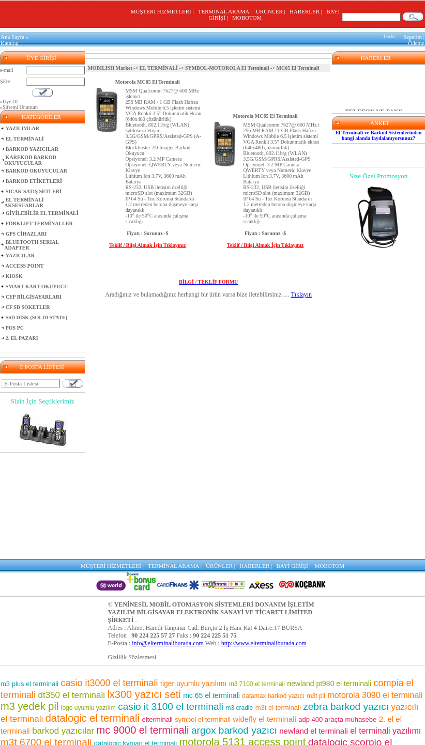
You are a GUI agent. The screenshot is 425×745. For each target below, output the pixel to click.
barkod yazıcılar (63, 731)
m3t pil (316, 696)
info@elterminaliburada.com (168, 643)
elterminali (157, 719)
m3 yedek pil (29, 706)
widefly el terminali (264, 719)
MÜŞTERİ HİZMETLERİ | (163, 11)
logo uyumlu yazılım (88, 707)
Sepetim (412, 37)
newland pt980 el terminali (329, 683)
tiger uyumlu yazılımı (193, 683)
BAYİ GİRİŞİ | (295, 566)
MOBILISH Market (109, 68)
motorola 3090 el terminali (374, 695)
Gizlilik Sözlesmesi (132, 657)
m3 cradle (239, 707)
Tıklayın (301, 294)
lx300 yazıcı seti (143, 694)
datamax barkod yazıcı (273, 696)
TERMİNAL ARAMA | (226, 11)
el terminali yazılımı (385, 730)
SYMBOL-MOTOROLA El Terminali (227, 68)
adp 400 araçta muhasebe (337, 719)
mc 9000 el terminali (143, 730)
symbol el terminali (203, 719)
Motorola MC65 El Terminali (147, 82)
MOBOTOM (247, 17)
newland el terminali (313, 730)
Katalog (10, 43)
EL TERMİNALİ (159, 68)
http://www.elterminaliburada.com (264, 643)
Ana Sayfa (12, 37)
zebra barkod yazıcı (346, 706)
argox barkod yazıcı (234, 730)
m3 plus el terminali (29, 684)
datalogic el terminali (92, 718)
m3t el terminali (278, 707)
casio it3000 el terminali (109, 683)
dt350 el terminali (71, 695)
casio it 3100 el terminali (170, 706)
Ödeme (416, 43)
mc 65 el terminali (211, 695)
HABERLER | (307, 11)
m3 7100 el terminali (257, 684)
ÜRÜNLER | (272, 11)
